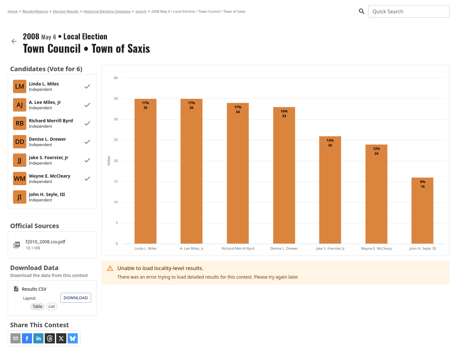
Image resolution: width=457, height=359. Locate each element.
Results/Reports (35, 11)
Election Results (66, 11)
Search (141, 11)
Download (75, 298)
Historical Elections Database (107, 11)
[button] (37, 306)
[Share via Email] (15, 338)
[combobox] (408, 11)
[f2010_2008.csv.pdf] (52, 245)
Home (12, 11)
